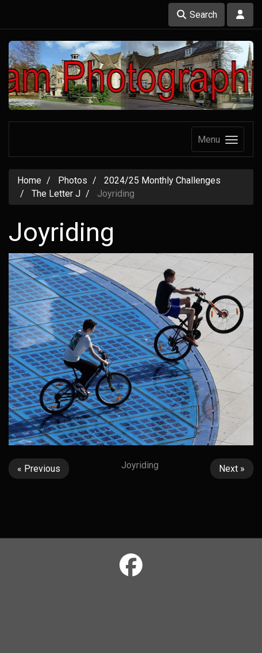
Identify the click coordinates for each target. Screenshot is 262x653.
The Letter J (56, 193)
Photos (72, 180)
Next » (232, 468)
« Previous (38, 468)
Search (196, 14)
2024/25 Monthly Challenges (162, 180)
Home (29, 180)
